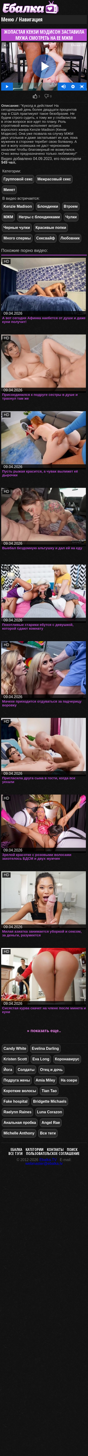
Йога (8, 1070)
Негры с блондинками (39, 217)
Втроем (71, 206)
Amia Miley (45, 1080)
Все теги (48, 1133)
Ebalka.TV (48, 1160)
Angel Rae (51, 1123)
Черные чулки (17, 228)
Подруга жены (17, 1080)
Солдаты (26, 1070)
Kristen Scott (15, 1059)
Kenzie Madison (18, 206)
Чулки (71, 217)
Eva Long (40, 1059)
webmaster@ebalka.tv (44, 1164)
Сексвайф (45, 238)
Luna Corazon (49, 1112)
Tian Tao (49, 1091)
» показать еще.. (44, 1030)
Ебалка (16, 1149)
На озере (69, 1080)
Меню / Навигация (21, 19)
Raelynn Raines (17, 1112)
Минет (9, 190)
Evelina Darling (45, 1048)
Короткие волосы (20, 1091)
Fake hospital (15, 1101)
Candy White (15, 1048)
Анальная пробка (20, 1123)
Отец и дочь (51, 1070)
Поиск (72, 1149)
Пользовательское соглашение (53, 1153)
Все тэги (15, 1153)
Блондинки (48, 206)
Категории (34, 1149)
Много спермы (17, 238)
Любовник (70, 238)
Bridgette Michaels (49, 1101)
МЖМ (8, 217)
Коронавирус (67, 1059)
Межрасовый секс (54, 179)
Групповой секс (18, 179)
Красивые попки (50, 228)
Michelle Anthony (19, 1133)
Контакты (55, 1149)
